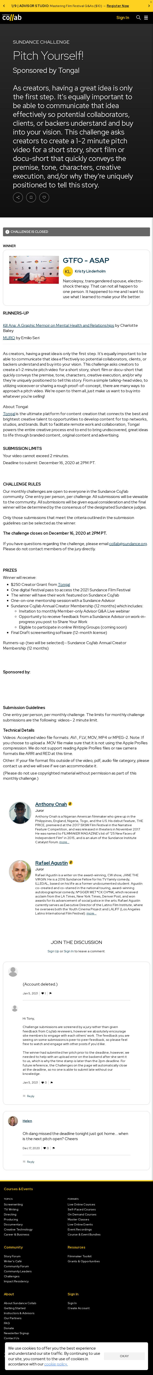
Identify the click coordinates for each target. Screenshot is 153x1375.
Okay (124, 1356)
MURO (9, 337)
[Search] (138, 18)
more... (64, 842)
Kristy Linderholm (90, 271)
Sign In (69, 951)
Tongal (9, 413)
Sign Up (53, 951)
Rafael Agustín (54, 863)
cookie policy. (56, 1364)
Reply (30, 1096)
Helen (27, 1121)
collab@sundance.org (128, 543)
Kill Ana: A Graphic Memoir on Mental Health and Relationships (58, 325)
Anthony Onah (54, 804)
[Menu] (146, 18)
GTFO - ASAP (86, 260)
